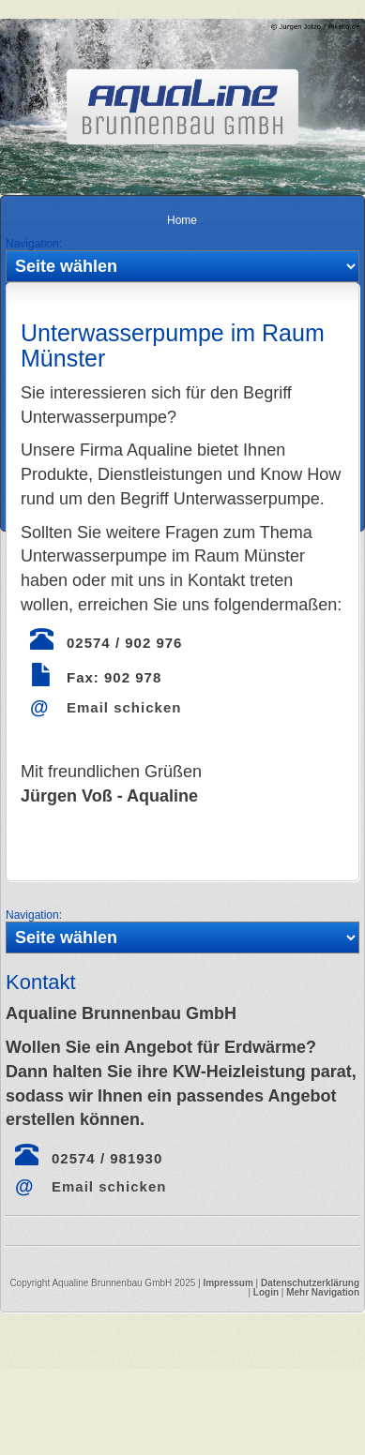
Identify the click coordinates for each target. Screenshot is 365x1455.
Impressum (227, 1283)
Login (266, 1292)
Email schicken (124, 707)
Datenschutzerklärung (310, 1283)
